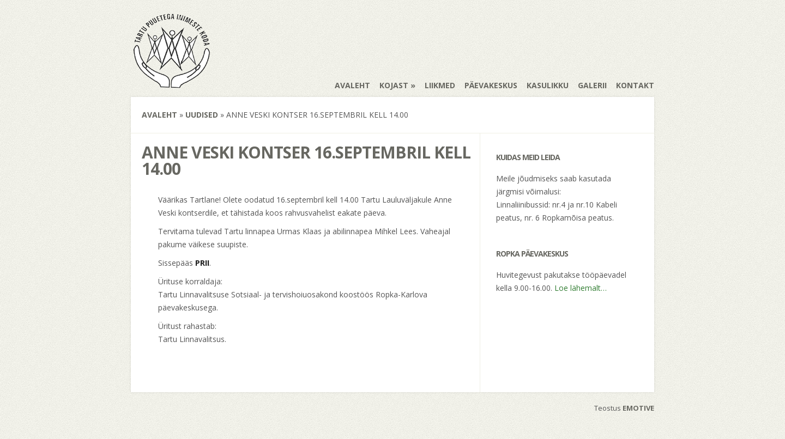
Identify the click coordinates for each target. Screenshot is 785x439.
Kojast (393, 85)
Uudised (201, 114)
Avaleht (352, 85)
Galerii (592, 85)
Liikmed (440, 85)
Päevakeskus (490, 85)
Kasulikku (548, 85)
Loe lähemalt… (580, 288)
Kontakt (635, 85)
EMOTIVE (638, 408)
